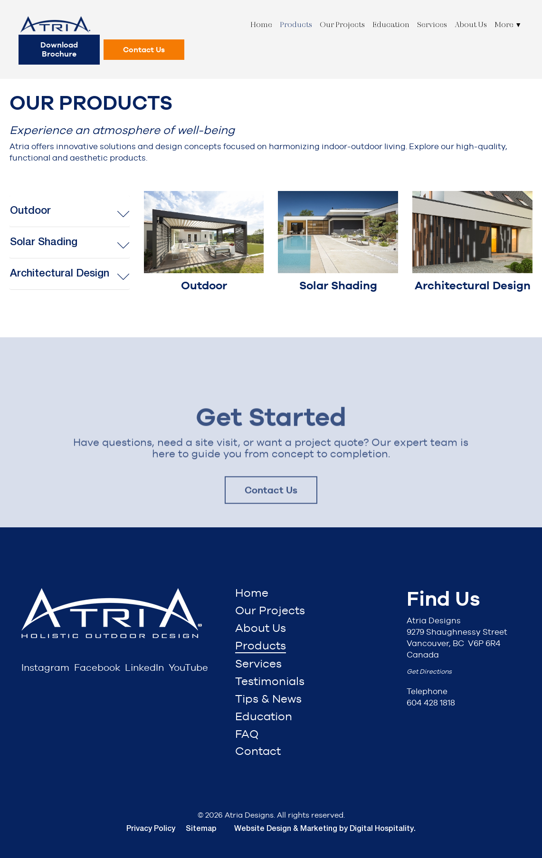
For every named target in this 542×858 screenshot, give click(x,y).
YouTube (188, 667)
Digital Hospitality (382, 829)
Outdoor (30, 211)
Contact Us (144, 49)
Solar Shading (43, 242)
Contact (258, 750)
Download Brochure (59, 49)
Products (296, 24)
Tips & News (268, 698)
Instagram (45, 667)
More (508, 24)
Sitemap (201, 829)
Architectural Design (59, 273)
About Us (471, 24)
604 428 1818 (431, 702)
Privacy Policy (150, 829)
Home (261, 24)
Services (432, 24)
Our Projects (342, 24)
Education (390, 24)
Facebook (97, 667)
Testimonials (269, 681)
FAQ (246, 733)
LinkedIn (144, 667)
